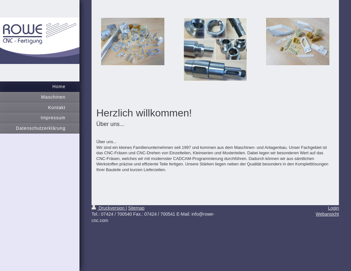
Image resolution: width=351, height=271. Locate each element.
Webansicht (327, 214)
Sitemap (136, 208)
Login (333, 208)
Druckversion (109, 208)
